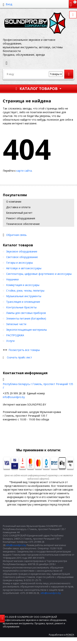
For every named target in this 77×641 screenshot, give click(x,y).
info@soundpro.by (14, 397)
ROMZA (70, 634)
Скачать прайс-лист (19, 357)
